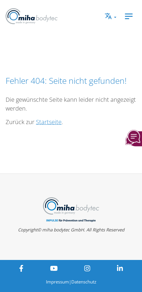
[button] (110, 16)
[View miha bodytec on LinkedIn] (120, 268)
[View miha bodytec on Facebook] (21, 268)
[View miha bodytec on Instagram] (87, 268)
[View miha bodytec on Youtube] (54, 268)
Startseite (49, 122)
